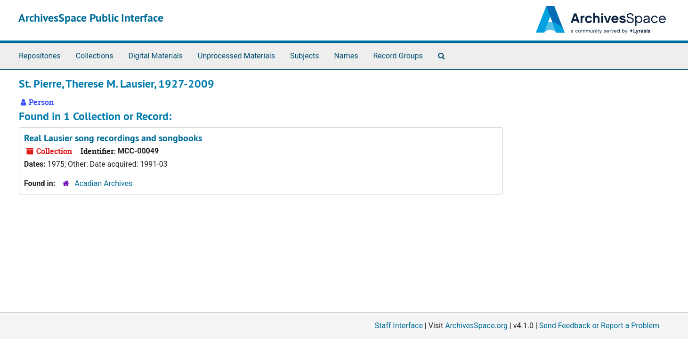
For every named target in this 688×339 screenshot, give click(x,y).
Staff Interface (399, 325)
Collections (94, 55)
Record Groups (397, 55)
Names (346, 55)
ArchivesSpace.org (476, 325)
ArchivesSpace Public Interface (90, 17)
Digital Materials (155, 55)
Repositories (40, 55)
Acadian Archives (103, 183)
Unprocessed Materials (236, 55)
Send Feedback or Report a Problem (599, 325)
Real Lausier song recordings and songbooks (113, 138)
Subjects (304, 55)
